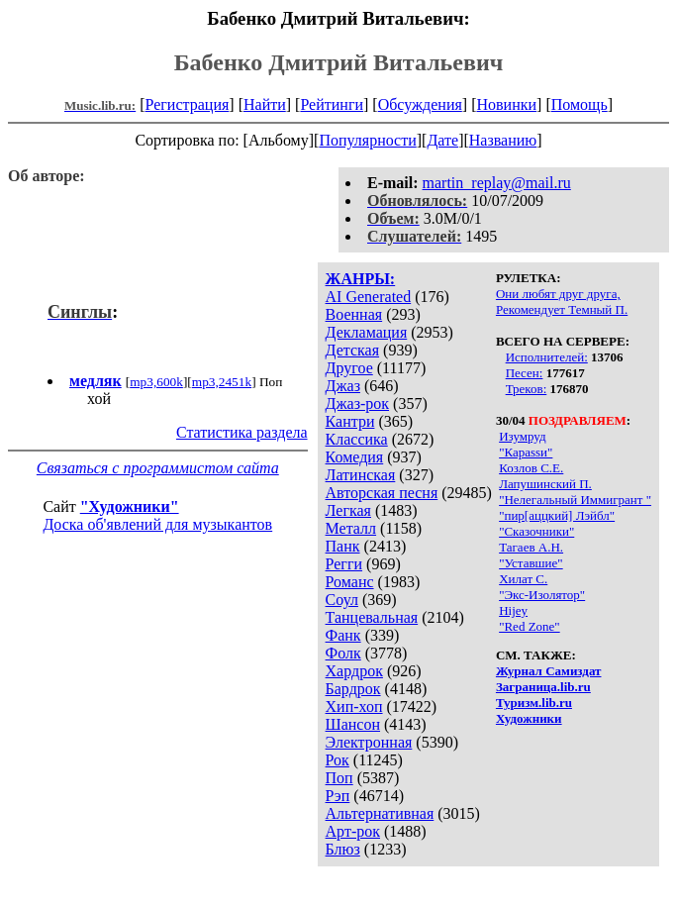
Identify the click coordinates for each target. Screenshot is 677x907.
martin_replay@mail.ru (497, 182)
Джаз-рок (358, 403)
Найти (264, 104)
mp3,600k (156, 381)
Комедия (355, 457)
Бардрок (353, 688)
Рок (337, 760)
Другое (349, 367)
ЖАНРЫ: (361, 278)
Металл (351, 528)
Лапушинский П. (545, 483)
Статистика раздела (242, 432)
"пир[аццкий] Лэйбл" (557, 515)
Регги (344, 563)
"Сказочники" (536, 531)
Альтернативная (380, 813)
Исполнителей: (547, 357)
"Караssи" (525, 452)
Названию (503, 140)
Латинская (361, 474)
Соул (342, 599)
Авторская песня (382, 492)
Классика (357, 439)
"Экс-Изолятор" (542, 594)
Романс (350, 581)
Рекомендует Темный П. (562, 309)
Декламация (367, 332)
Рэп (338, 795)
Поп (339, 777)
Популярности (367, 140)
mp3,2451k (221, 381)
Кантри (350, 421)
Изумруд (522, 436)
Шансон (353, 724)
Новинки (506, 104)
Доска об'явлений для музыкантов (157, 524)
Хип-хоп (354, 706)
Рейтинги (331, 104)
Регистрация (187, 104)
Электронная (369, 742)
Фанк (343, 635)
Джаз (343, 385)
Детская (353, 350)
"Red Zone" (529, 626)
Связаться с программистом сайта (158, 467)
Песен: (524, 372)
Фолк (343, 653)
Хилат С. (523, 578)
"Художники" (129, 506)
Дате (442, 140)
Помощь (579, 104)
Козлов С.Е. (531, 467)
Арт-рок (353, 831)
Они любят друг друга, (558, 293)
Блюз (343, 849)
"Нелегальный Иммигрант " (575, 499)
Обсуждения (420, 104)
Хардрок (354, 670)
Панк (343, 546)
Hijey (513, 610)
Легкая (348, 510)
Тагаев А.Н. (531, 547)
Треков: (526, 388)
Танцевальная (372, 617)
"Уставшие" (531, 562)
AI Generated (369, 296)
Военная (354, 314)
